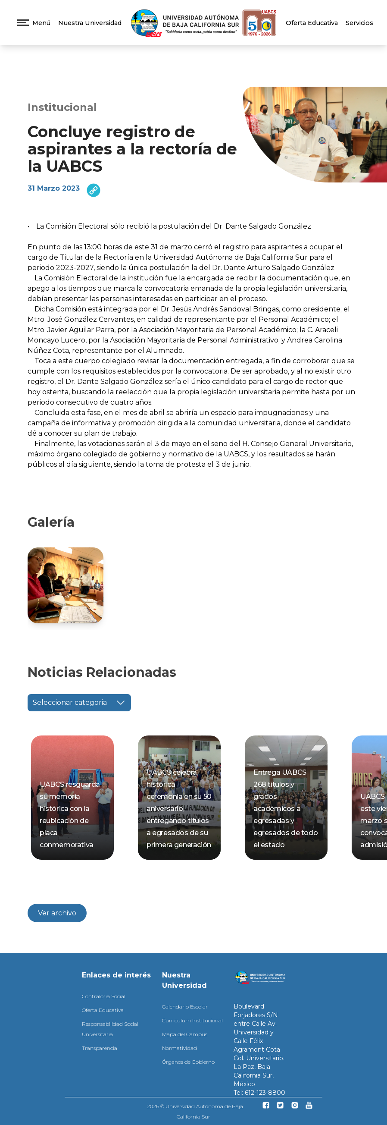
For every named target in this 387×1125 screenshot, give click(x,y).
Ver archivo (57, 913)
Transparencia (99, 1048)
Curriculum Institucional (192, 1020)
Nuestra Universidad (90, 23)
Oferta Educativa (312, 23)
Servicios (359, 23)
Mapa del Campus (184, 1034)
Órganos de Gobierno (188, 1062)
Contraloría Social (103, 996)
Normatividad (179, 1048)
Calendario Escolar (185, 1006)
